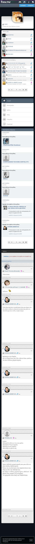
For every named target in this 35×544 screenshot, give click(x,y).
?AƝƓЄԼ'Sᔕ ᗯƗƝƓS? (15, 82)
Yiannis (9, 39)
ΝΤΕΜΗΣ (13, 227)
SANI (5, 24)
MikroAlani (10, 54)
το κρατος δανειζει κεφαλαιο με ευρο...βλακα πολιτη (17, 207)
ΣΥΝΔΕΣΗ (30, 5)
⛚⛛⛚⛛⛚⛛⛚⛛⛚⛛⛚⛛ (16, 63)
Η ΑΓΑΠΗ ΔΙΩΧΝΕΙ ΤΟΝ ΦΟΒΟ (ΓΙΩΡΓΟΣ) (16, 162)
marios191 (10, 78)
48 (7, 31)
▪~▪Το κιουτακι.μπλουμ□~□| (14, 287)
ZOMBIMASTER (17, 50)
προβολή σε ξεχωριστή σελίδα (15, 215)
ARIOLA (5, 179)
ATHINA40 (10, 46)
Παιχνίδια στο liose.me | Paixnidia (6, 2)
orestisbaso (10, 42)
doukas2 (5, 195)
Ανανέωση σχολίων (6, 261)
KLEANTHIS (10, 35)
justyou (9, 75)
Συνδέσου (6, 256)
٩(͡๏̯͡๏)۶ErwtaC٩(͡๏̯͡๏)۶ (11, 145)
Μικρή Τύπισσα (12, 271)
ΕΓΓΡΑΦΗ (23, 5)
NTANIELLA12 (8, 438)
